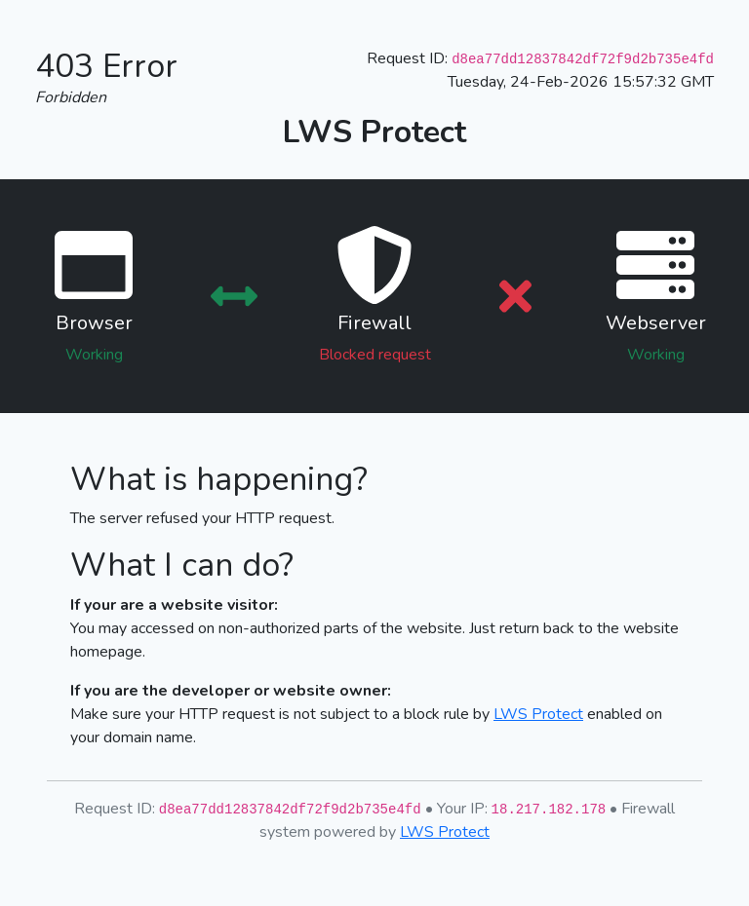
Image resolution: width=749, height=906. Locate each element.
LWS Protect (538, 714)
